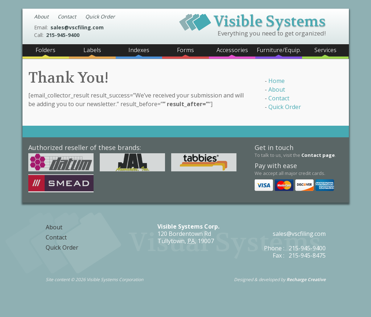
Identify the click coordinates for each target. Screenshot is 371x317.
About (41, 16)
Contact (67, 16)
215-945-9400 (62, 35)
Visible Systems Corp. (188, 226)
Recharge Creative (306, 279)
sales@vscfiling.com (77, 27)
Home (276, 81)
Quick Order (100, 16)
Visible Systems (252, 20)
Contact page (318, 155)
